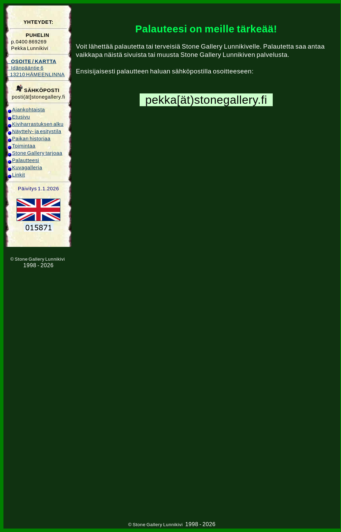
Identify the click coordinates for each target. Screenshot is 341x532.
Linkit (16, 175)
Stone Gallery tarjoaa (34, 153)
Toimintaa (21, 146)
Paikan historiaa (28, 138)
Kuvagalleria (24, 167)
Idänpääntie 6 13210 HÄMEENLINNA (36, 68)
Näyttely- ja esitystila (34, 131)
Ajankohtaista (26, 109)
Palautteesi (23, 160)
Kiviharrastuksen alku (35, 124)
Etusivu (18, 117)
